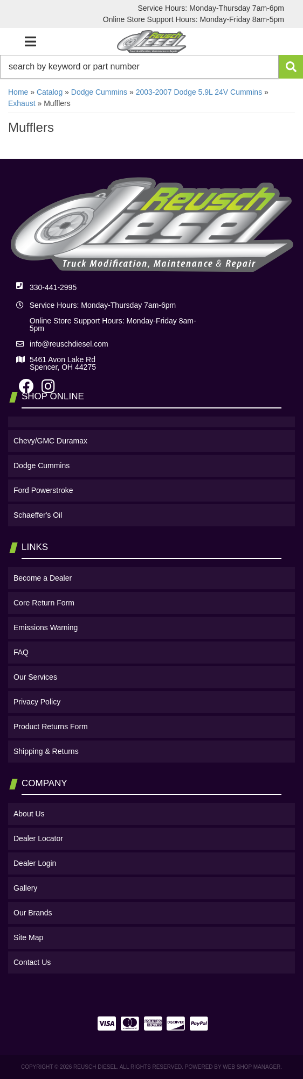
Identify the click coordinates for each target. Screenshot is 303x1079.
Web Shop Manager (251, 1067)
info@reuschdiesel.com (69, 344)
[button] (151, 67)
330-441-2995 (53, 287)
